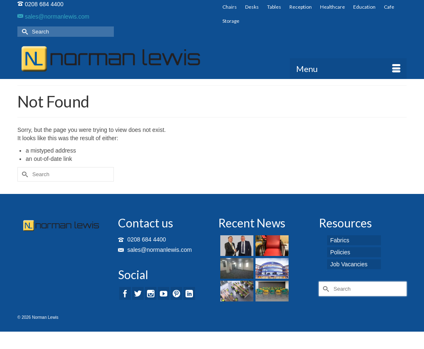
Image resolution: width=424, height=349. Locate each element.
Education (364, 7)
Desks (252, 7)
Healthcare (332, 7)
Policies (340, 252)
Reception (300, 7)
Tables (274, 7)
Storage (230, 21)
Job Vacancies (349, 264)
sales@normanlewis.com (53, 16)
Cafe (389, 7)
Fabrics (339, 240)
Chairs (229, 7)
